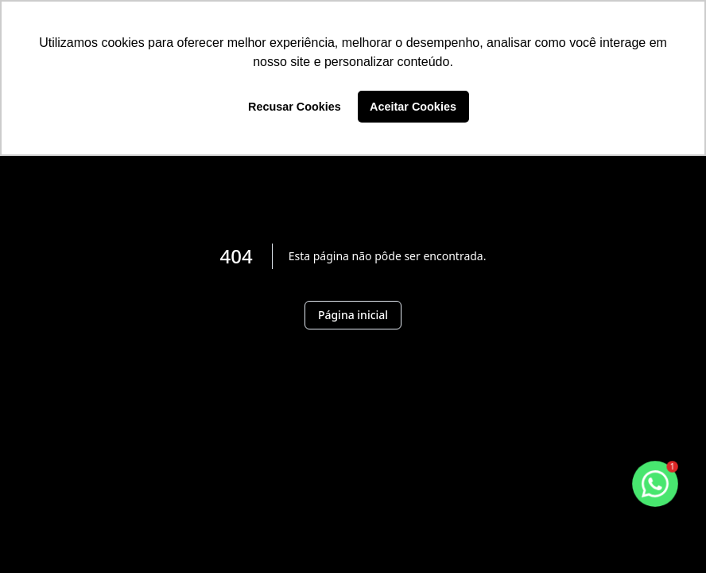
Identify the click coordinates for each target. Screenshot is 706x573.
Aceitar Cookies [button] (413, 106)
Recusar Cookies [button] (294, 106)
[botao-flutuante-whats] (655, 484)
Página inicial (353, 314)
